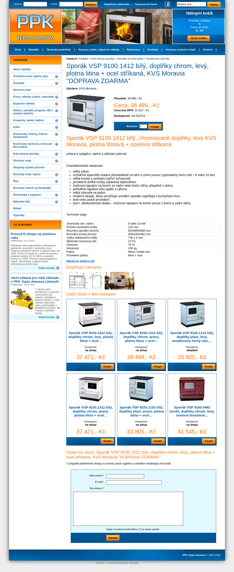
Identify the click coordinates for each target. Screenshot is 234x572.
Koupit (107, 366)
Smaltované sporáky (157, 58)
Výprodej (18, 215)
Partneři (208, 49)
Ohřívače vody (22, 160)
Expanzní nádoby (24, 103)
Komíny (100, 563)
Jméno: (18, 4)
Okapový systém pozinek (29, 167)
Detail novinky (46, 268)
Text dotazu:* (96, 488)
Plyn (16, 181)
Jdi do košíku (199, 38)
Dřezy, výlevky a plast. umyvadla (33, 96)
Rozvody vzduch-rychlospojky (32, 187)
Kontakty (152, 49)
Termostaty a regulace (27, 194)
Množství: (132, 126)
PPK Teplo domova (193, 555)
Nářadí (17, 208)
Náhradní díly (21, 201)
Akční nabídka (22, 69)
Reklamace (133, 49)
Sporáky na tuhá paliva (130, 58)
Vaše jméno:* (96, 475)
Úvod (18, 49)
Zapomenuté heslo (146, 4)
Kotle (16, 127)
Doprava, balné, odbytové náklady (98, 49)
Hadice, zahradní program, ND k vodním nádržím (33, 112)
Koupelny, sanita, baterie (28, 120)
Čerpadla (18, 83)
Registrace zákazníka (117, 4)
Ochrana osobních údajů (180, 49)
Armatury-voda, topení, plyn (30, 76)
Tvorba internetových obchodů (122, 563)
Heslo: (54, 4)
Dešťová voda (22, 89)
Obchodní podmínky (58, 49)
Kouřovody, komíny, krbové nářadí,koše (30, 135)
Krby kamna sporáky (26, 153)
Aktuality (33, 49)
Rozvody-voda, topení (27, 174)
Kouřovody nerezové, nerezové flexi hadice (32, 145)
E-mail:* (99, 482)
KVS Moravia (87, 88)
